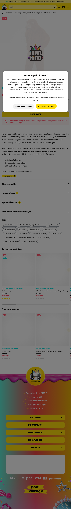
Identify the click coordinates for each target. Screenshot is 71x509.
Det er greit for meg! (46, 106)
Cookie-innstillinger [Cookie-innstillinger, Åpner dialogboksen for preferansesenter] (23, 106)
